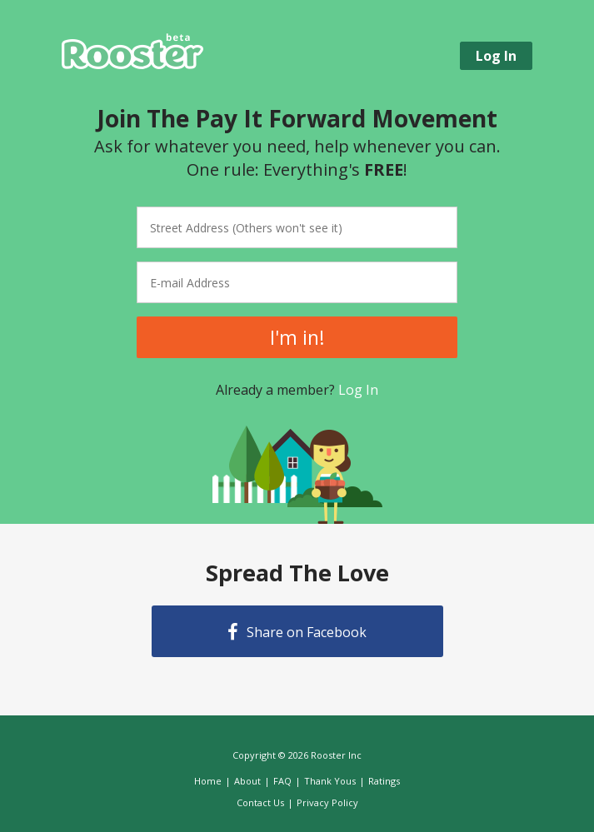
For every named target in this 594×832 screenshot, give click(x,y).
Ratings (384, 781)
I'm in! (297, 337)
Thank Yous (330, 781)
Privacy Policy (327, 802)
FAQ (282, 781)
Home (208, 781)
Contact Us (260, 802)
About (247, 781)
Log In (358, 390)
